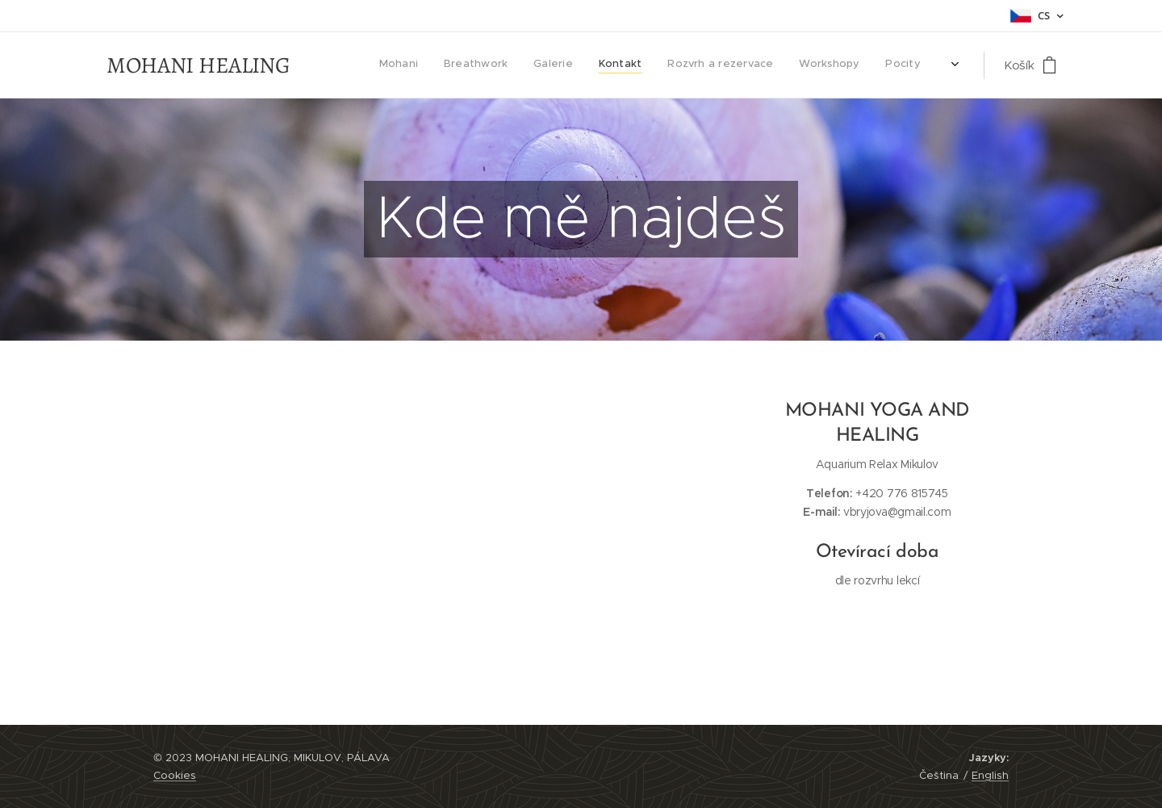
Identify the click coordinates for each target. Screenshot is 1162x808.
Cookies (174, 775)
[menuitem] (442, 65)
